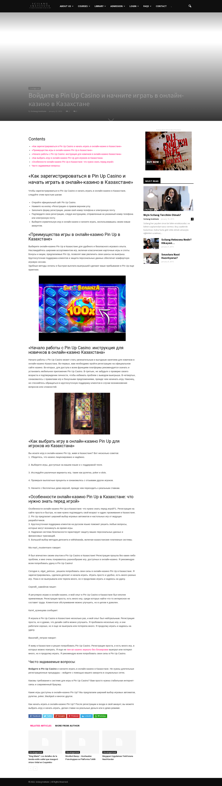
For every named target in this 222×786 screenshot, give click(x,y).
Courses (79, 3)
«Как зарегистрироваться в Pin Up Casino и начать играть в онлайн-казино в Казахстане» (77, 146)
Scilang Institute (38, 111)
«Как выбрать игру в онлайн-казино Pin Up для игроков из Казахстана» (67, 158)
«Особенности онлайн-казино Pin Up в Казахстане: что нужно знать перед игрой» (73, 162)
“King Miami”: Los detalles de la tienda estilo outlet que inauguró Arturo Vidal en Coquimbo (43, 759)
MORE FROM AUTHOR (67, 725)
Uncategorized (34, 88)
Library (95, 3)
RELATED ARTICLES (40, 725)
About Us (61, 3)
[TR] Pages (148, 209)
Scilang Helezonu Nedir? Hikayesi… (176, 241)
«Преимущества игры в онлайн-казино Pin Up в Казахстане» (62, 150)
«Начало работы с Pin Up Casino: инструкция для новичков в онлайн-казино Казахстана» (76, 154)
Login (129, 3)
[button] (190, 3)
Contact (156, 3)
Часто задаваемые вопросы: (46, 165)
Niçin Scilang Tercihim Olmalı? (162, 215)
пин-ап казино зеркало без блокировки (87, 649)
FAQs (142, 3)
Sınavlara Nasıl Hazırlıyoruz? (170, 256)
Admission (112, 3)
